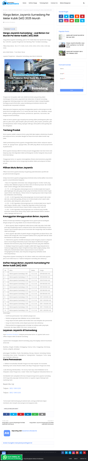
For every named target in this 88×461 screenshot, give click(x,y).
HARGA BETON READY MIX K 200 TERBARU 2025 (74, 52)
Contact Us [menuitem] (54, 3)
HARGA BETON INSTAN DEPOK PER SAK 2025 (75, 36)
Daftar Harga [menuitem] (33, 3)
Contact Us (83, 458)
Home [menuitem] (24, 3)
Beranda (5, 10)
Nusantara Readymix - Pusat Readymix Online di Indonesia (27, 458)
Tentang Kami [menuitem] (44, 3)
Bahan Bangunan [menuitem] (65, 3)
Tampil (12, 29)
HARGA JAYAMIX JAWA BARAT (15, 10)
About (76, 458)
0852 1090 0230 (15, 388)
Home (70, 458)
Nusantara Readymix (9, 22)
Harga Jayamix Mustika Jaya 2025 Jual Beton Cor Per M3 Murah (75, 45)
